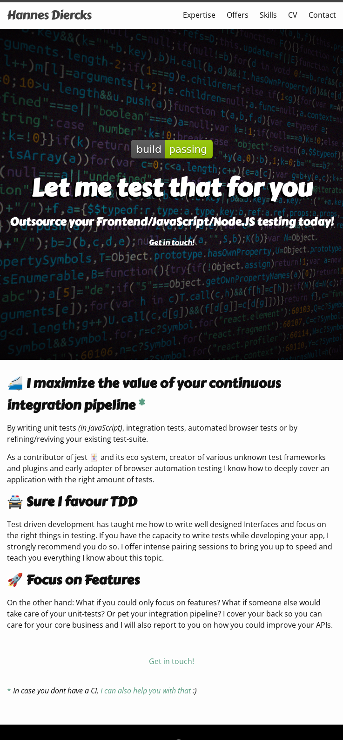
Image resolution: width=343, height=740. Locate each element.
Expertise (199, 15)
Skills (268, 15)
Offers (238, 15)
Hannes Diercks (49, 15)
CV (292, 15)
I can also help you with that (146, 690)
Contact (322, 15)
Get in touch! (171, 242)
